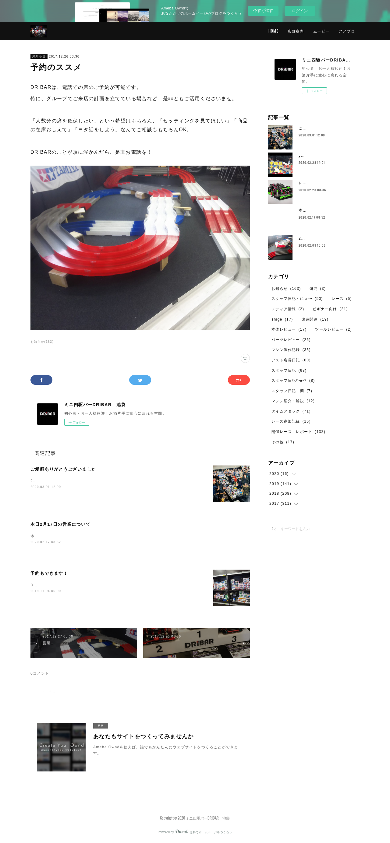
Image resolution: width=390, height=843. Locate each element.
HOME (273, 30)
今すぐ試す (263, 10)
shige (282, 319)
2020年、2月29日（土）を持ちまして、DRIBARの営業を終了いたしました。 (102, 481)
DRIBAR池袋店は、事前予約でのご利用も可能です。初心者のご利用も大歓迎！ (104, 585)
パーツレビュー (291, 340)
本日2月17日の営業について (60, 524)
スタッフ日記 (289, 370)
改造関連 (315, 319)
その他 (282, 442)
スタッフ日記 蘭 (291, 391)
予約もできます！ (49, 573)
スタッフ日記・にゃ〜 (297, 299)
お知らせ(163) (42, 341)
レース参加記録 (291, 421)
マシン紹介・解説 (293, 401)
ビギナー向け (330, 309)
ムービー (321, 30)
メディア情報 (287, 309)
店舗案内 (296, 30)
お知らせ (39, 56)
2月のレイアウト (314, 238)
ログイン (300, 11)
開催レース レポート (298, 432)
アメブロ (347, 30)
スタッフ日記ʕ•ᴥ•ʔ (293, 380)
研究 (318, 288)
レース (342, 299)
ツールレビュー (333, 329)
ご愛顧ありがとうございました (63, 469)
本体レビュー (289, 329)
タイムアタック (291, 411)
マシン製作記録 (291, 350)
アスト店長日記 (291, 360)
